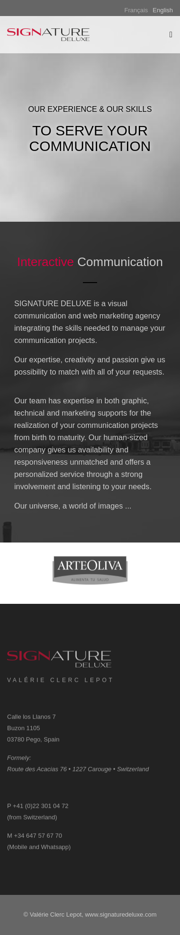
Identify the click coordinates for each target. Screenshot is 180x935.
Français (136, 10)
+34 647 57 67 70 (38, 839)
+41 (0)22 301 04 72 (40, 810)
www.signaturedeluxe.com (120, 914)
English (163, 10)
